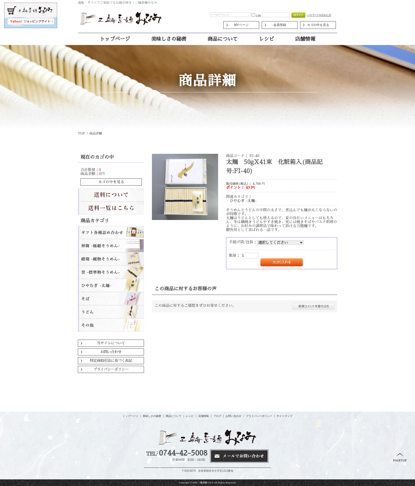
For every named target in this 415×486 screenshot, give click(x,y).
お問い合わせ (110, 352)
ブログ (217, 416)
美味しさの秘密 (168, 39)
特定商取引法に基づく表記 (111, 360)
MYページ (241, 25)
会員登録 (279, 25)
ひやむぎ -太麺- (243, 200)
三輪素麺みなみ (205, 483)
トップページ (115, 39)
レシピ (266, 39)
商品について (223, 39)
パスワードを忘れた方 (319, 15)
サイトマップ (284, 416)
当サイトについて (111, 343)
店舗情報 (305, 39)
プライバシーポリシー (111, 369)
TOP (81, 133)
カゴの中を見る (318, 25)
